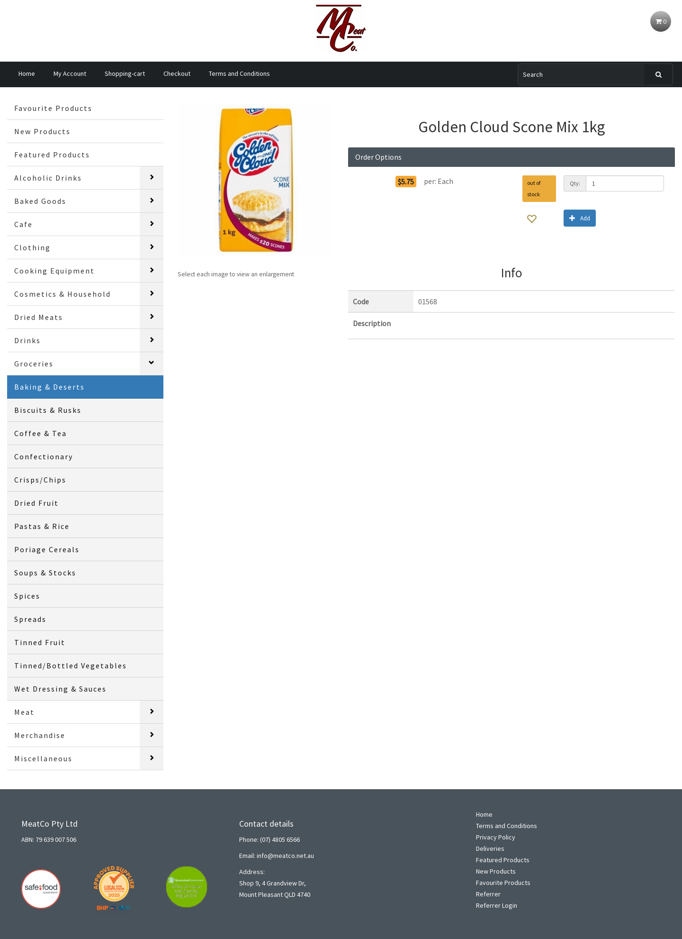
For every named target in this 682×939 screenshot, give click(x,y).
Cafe (23, 224)
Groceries (34, 363)
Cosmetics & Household (62, 294)
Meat (24, 712)
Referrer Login (496, 905)
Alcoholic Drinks (48, 177)
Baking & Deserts (49, 387)
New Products (42, 131)
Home (26, 73)
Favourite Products (53, 108)
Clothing (32, 247)
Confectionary (43, 456)
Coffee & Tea (40, 433)
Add (579, 217)
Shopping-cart (125, 73)
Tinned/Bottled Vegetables (70, 665)
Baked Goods (40, 201)
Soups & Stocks (45, 572)
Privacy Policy (495, 837)
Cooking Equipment (54, 270)
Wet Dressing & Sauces (60, 688)
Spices (27, 596)
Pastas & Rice (42, 526)
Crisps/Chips (40, 479)
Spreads (30, 619)
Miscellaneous (43, 758)
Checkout (176, 73)
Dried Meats (38, 317)
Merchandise (39, 735)
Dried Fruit (36, 503)
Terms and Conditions (239, 73)
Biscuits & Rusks (47, 410)
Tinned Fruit (39, 642)
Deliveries (490, 848)
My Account (70, 73)
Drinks (27, 340)
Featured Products (52, 154)
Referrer (488, 894)
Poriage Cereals (47, 549)
